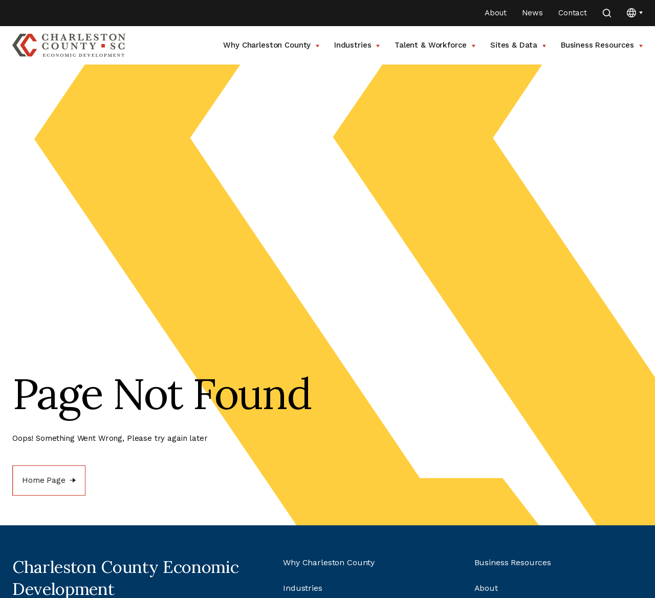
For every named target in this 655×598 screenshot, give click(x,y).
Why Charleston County (271, 45)
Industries (357, 45)
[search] (607, 13)
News (532, 12)
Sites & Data (518, 45)
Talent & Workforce (435, 45)
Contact (572, 12)
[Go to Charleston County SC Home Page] (68, 45)
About (495, 12)
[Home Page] (48, 480)
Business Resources (602, 45)
